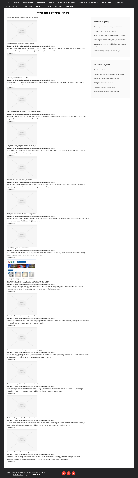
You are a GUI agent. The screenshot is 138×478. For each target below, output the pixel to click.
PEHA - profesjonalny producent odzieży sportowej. (110, 35)
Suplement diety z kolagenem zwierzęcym (107, 51)
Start (8, 17)
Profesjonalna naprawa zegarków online (106, 91)
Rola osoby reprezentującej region (104, 87)
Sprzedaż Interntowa (17, 17)
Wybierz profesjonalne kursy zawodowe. (106, 78)
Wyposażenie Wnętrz (31, 17)
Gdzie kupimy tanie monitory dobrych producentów (110, 40)
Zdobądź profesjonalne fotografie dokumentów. (109, 74)
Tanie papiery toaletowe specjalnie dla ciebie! (108, 27)
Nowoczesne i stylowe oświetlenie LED (28, 281)
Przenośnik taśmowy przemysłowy (105, 31)
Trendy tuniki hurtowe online (103, 70)
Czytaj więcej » (11, 53)
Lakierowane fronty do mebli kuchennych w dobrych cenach (110, 45)
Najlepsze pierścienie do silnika (103, 83)
